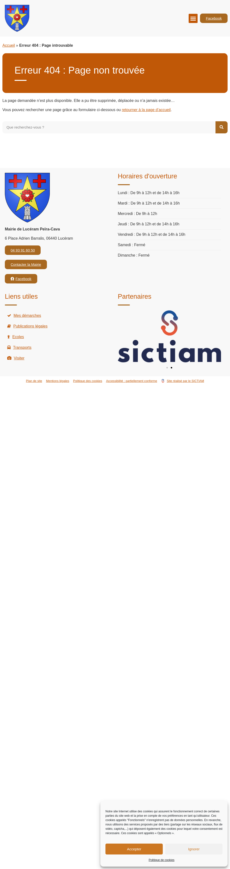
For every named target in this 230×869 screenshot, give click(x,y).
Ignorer (194, 849)
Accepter (134, 849)
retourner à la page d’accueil (146, 110)
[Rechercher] (221, 127)
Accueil (8, 45)
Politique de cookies (162, 860)
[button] (193, 18)
